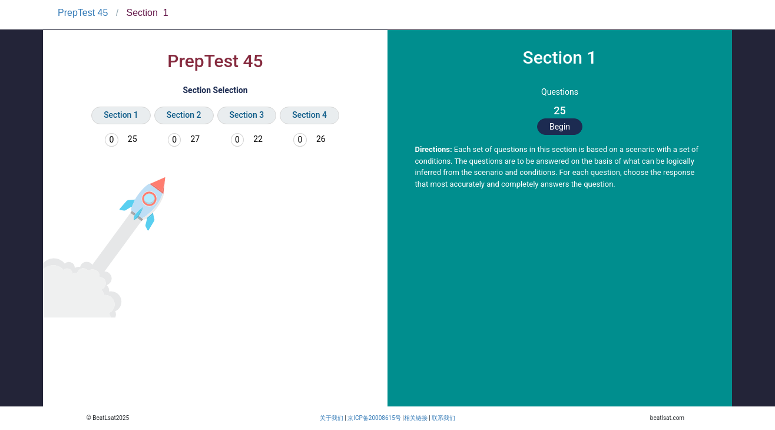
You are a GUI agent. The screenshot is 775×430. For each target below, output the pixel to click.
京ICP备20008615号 (374, 418)
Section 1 (121, 115)
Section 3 (247, 115)
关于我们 (331, 418)
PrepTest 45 (83, 13)
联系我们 (443, 418)
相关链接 (416, 418)
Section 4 (309, 115)
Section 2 (184, 115)
